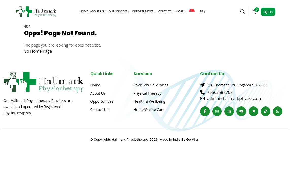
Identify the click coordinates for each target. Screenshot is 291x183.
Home (84, 11)
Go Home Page (38, 51)
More (179, 11)
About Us (97, 11)
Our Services (118, 11)
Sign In (268, 12)
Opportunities (142, 11)
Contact (164, 11)
